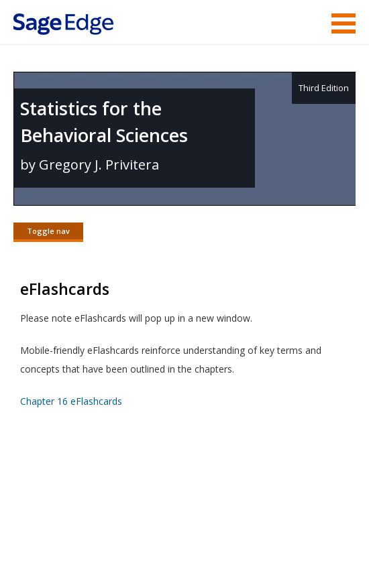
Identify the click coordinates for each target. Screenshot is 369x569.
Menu (343, 23)
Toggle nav (48, 231)
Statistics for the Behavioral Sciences (104, 121)
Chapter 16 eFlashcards (71, 401)
